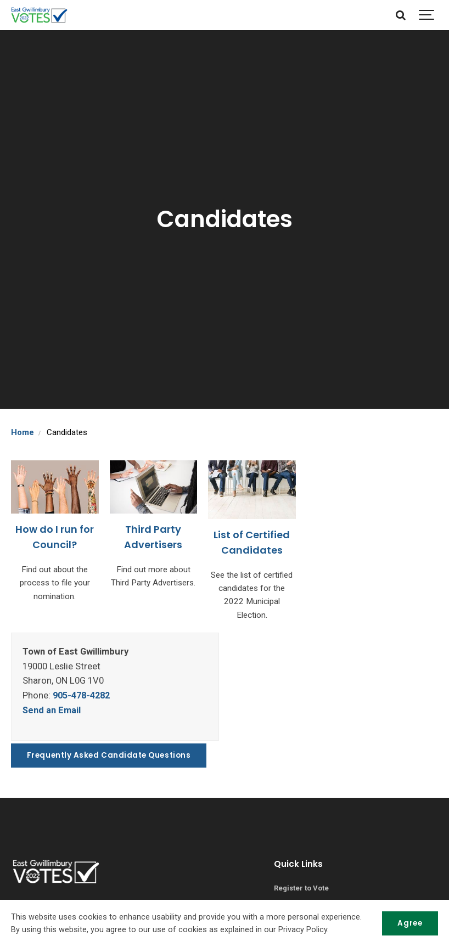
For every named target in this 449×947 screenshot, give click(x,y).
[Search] (401, 15)
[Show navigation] (427, 15)
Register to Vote (302, 887)
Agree (409, 923)
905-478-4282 (84, 694)
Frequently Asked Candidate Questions (110, 754)
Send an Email (52, 709)
